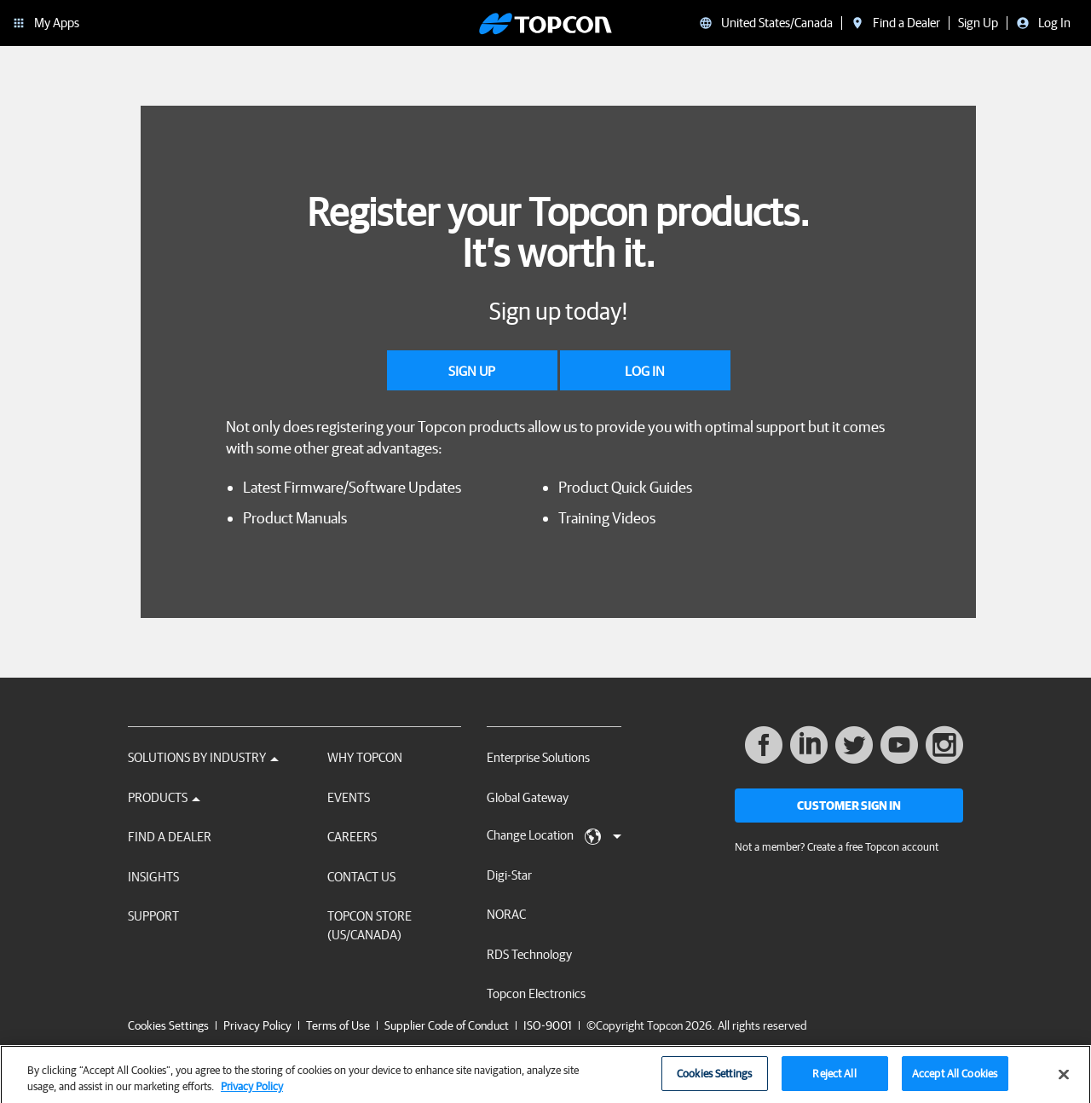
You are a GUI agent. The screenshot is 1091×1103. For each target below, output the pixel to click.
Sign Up (471, 370)
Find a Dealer (169, 836)
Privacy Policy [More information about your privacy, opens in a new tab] (252, 1092)
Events (348, 797)
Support (153, 916)
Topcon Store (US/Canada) (369, 925)
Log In (645, 370)
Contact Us (361, 876)
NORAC (506, 914)
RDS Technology (529, 954)
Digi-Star (509, 875)
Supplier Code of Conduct (446, 1025)
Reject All (834, 1079)
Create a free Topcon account (872, 846)
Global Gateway (528, 797)
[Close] (1063, 1080)
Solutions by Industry (203, 757)
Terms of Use (338, 1025)
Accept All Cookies (954, 1079)
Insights (153, 876)
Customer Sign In (849, 805)
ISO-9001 (547, 1025)
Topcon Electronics (536, 993)
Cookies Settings (168, 1026)
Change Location (554, 836)
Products (164, 797)
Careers (352, 836)
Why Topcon (364, 757)
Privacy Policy (257, 1025)
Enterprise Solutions (538, 757)
